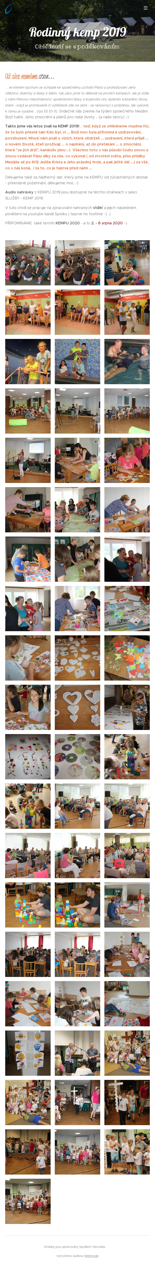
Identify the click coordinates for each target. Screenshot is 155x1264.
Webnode (91, 1256)
